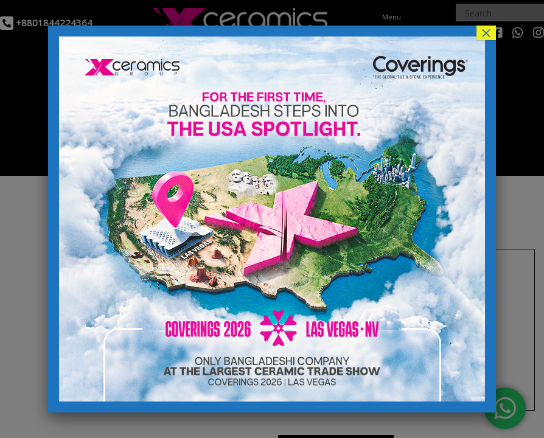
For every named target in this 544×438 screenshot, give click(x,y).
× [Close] (486, 33)
